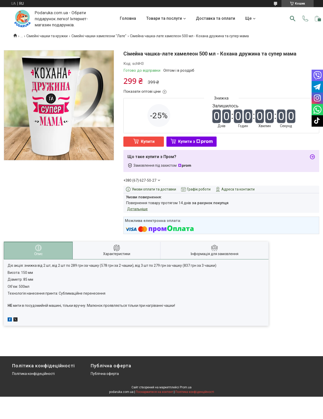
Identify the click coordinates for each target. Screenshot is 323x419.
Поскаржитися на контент (154, 392)
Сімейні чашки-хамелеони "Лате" (98, 36)
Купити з (195, 141)
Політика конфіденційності (194, 392)
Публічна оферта (105, 374)
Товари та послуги (164, 18)
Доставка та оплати (215, 18)
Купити (148, 141)
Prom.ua (186, 387)
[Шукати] (293, 18)
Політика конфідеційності (33, 374)
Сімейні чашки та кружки (47, 36)
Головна (128, 18)
